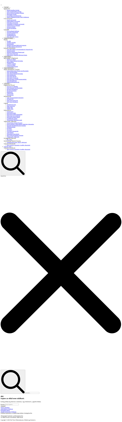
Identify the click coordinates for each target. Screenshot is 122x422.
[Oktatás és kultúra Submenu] (14, 38)
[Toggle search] (13, 163)
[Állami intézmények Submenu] (14, 68)
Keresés (3, 404)
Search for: (3, 176)
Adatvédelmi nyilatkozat (7, 409)
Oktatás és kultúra (8, 38)
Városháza (6, 83)
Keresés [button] (3, 406)
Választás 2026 (8, 146)
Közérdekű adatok (5, 410)
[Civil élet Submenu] (9, 7)
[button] (61, 273)
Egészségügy (7, 56)
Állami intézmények (8, 68)
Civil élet (6, 7)
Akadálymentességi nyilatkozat (8, 411)
